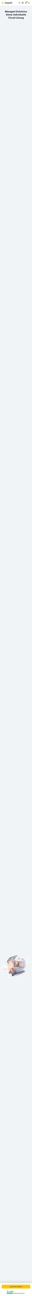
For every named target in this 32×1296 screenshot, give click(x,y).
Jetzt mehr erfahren (16, 1286)
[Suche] (19, 2)
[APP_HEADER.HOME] (7, 2)
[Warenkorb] (25, 2)
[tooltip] (22, 2)
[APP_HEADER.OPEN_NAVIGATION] (28, 2)
